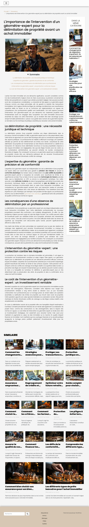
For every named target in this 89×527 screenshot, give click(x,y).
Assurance (14, 11)
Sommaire (34, 74)
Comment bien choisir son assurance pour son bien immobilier (19, 489)
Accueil (6, 11)
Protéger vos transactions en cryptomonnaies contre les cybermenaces (76, 118)
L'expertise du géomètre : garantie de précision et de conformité (33, 80)
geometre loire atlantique (33, 194)
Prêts (44, 521)
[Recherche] (14, 514)
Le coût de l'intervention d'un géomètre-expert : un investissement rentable (33, 89)
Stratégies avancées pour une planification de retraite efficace (75, 86)
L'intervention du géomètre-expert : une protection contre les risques (33, 86)
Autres (44, 524)
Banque (44, 518)
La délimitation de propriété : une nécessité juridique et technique (33, 78)
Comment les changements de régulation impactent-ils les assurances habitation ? (75, 53)
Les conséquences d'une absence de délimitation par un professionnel (33, 83)
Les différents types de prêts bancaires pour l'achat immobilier (64, 488)
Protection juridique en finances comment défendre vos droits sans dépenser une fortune (75, 152)
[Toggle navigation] (6, 3)
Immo (44, 516)
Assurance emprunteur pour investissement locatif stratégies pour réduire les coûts (75, 189)
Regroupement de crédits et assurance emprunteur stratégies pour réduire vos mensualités (75, 225)
